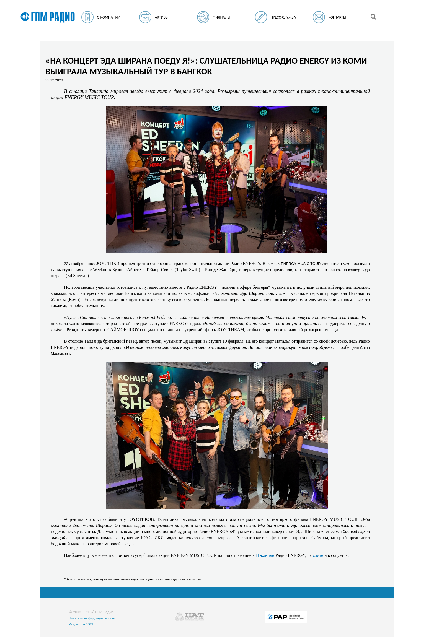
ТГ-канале (264, 555)
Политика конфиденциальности (92, 618)
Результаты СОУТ (81, 624)
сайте (318, 555)
